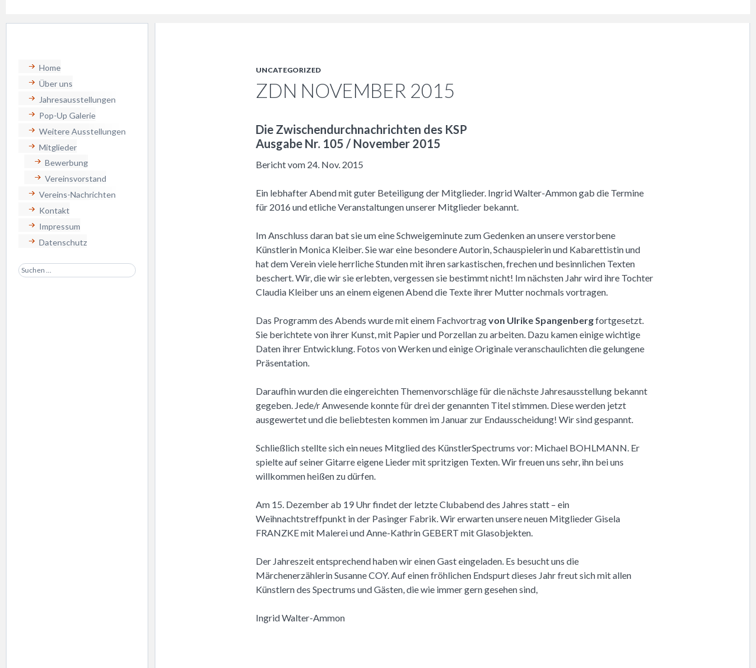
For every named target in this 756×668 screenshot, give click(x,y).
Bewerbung (66, 163)
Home (50, 68)
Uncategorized (288, 70)
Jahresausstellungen (77, 99)
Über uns (56, 83)
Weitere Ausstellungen (82, 131)
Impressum (59, 226)
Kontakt (54, 210)
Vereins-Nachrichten (77, 194)
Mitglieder (58, 147)
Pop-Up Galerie (67, 115)
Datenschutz (63, 242)
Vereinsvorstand (75, 178)
